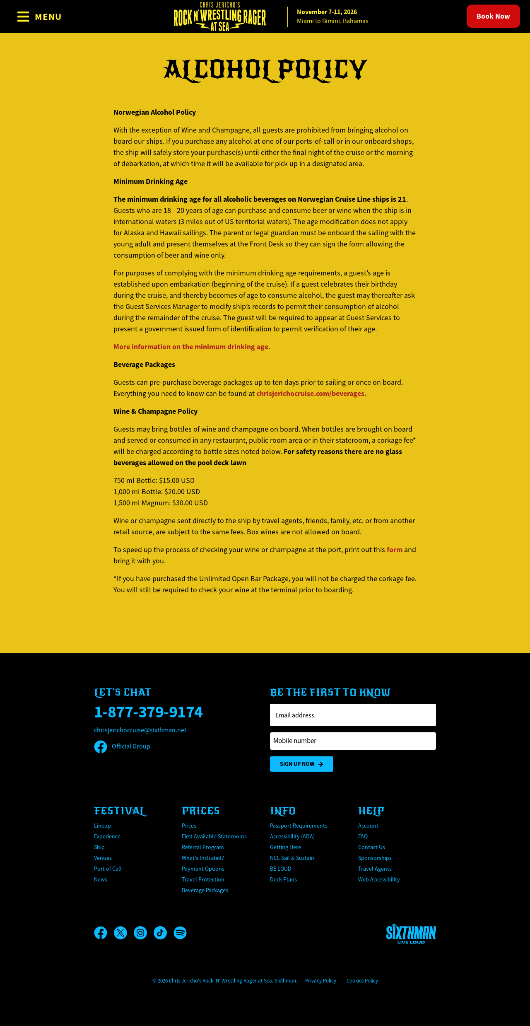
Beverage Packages (205, 890)
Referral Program (203, 847)
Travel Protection (203, 879)
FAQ (363, 836)
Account (368, 825)
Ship (99, 847)
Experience (107, 836)
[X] (124, 932)
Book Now (493, 16)
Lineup (102, 825)
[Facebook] (104, 932)
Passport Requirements (299, 825)
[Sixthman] (411, 933)
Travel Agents (375, 868)
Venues (103, 858)
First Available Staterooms (214, 836)
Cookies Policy (362, 980)
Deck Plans (283, 879)
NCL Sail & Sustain (292, 858)
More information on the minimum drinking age (190, 347)
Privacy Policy (320, 980)
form (394, 550)
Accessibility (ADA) (292, 836)
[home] (265, 16)
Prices (189, 825)
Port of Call (108, 868)
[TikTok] (163, 932)
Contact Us (371, 847)
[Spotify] (180, 932)
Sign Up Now (301, 764)
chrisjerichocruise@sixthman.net (140, 730)
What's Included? (203, 858)
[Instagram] (144, 932)
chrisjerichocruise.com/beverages (310, 393)
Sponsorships (375, 858)
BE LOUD (281, 868)
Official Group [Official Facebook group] (122, 746)
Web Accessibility (379, 879)
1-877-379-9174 (148, 712)
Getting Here (285, 847)
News (100, 879)
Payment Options (203, 868)
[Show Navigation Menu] (39, 16)
